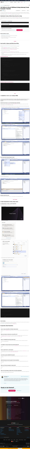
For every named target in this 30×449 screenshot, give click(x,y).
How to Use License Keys (19, 432)
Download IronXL (18, 10)
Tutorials (3, 5)
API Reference (1, 430)
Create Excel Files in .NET (11, 430)
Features (1, 431)
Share (28, 10)
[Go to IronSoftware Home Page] (2, 0)
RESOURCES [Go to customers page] (15, 0)
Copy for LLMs (23, 10)
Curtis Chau (3, 10)
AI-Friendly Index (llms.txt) (3, 434)
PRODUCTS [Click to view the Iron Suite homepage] (6, 0)
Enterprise (18, 434)
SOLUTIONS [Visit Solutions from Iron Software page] (12, 0)
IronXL (1, 5)
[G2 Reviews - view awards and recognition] (13, 441)
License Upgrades (18, 430)
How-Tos (1, 429)
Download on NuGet (27, 428)
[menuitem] (5, 0)
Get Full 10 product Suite (9, 405)
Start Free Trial (16, 405)
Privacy (14, 446)
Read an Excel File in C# (11, 429)
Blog (0, 432)
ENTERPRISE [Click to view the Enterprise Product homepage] (9, 0)
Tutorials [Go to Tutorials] (3, 437)
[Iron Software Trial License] (20, 448)
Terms (13, 446)
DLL (11, 196)
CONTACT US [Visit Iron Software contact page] (26, 0)
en (28, 0)
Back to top (28, 437)
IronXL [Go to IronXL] (1, 437)
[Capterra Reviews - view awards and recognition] (17, 441)
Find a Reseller (18, 429)
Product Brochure (2, 433)
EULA (17, 433)
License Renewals (18, 431)
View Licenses (19, 390)
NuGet (11, 47)
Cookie (16, 446)
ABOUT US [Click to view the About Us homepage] (18, 0)
